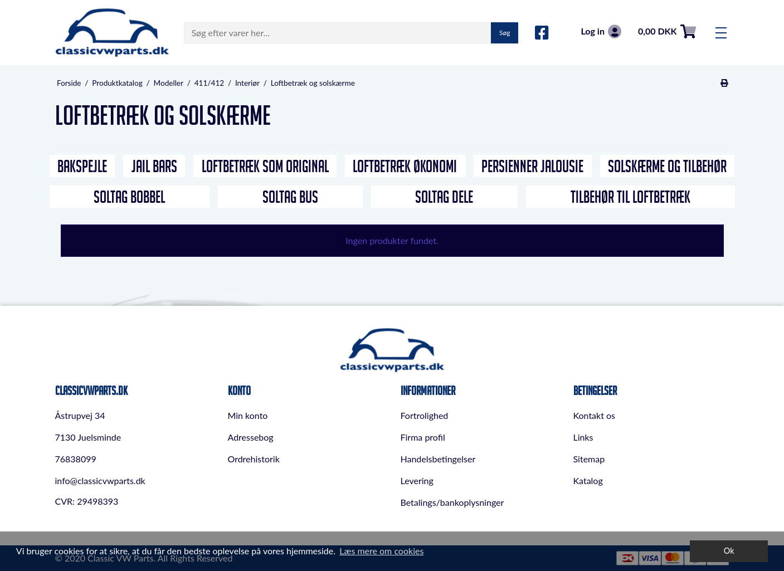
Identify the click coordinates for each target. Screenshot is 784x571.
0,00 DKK (667, 31)
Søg (504, 32)
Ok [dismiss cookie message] (729, 550)
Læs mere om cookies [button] (381, 550)
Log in (601, 31)
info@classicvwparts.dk (100, 480)
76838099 (75, 458)
